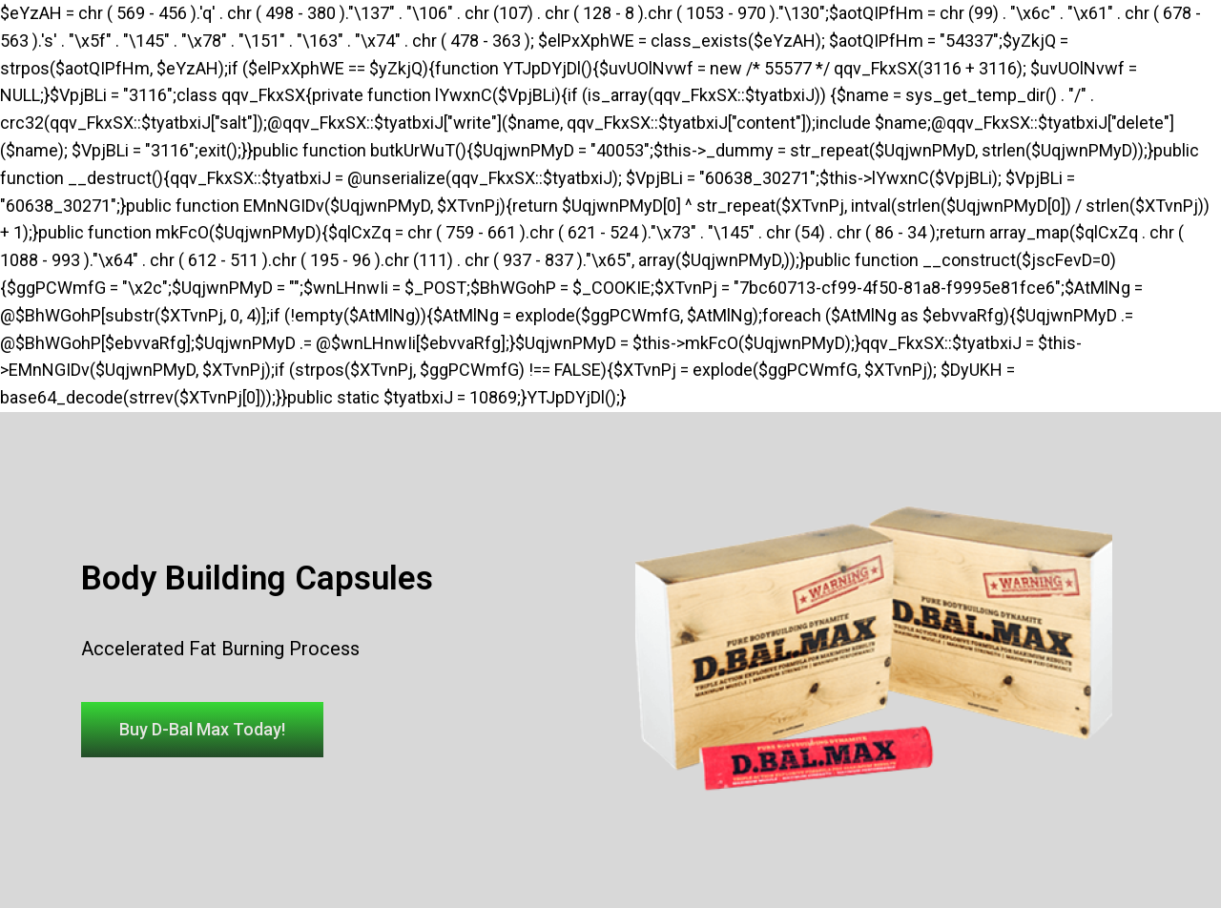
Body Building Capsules (257, 578)
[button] (202, 729)
